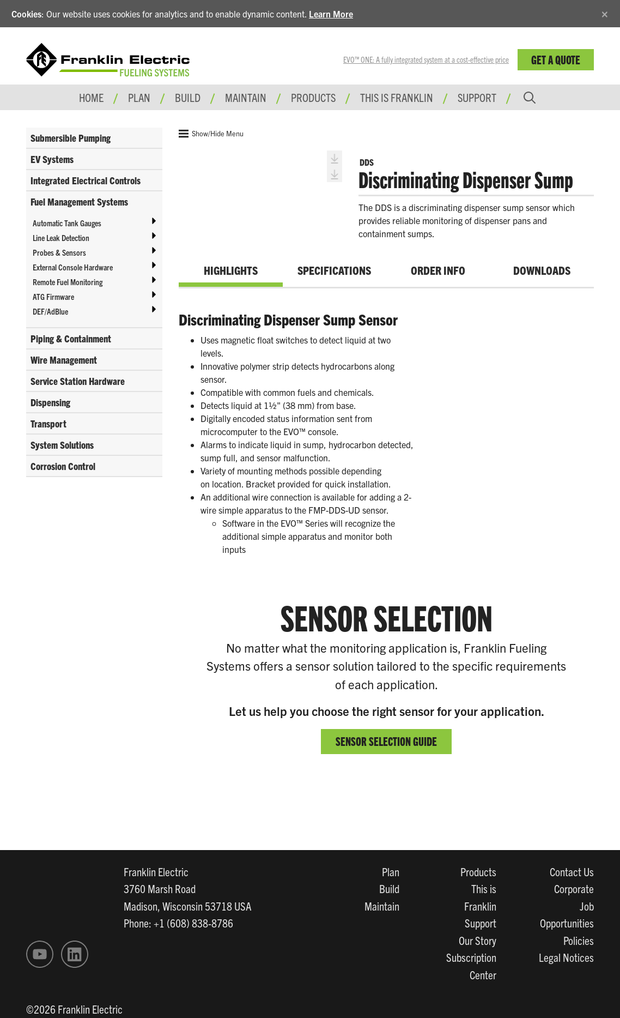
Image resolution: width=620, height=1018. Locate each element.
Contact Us (572, 871)
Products (478, 871)
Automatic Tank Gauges (67, 223)
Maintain (381, 906)
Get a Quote (555, 59)
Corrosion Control (63, 466)
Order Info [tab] (438, 270)
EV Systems (52, 159)
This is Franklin (396, 97)
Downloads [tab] (541, 270)
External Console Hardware (73, 267)
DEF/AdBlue (50, 311)
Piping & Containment (71, 338)
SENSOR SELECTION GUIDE (386, 741)
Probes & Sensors (59, 252)
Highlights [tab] (231, 270)
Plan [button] (139, 97)
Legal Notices (566, 957)
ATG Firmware (53, 296)
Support (477, 97)
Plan (390, 871)
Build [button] (187, 97)
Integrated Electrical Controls (86, 180)
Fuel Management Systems (79, 201)
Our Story (477, 940)
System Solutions (62, 444)
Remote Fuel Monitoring (67, 281)
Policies (578, 940)
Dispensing (50, 402)
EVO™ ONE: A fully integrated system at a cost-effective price (426, 59)
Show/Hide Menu (211, 133)
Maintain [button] (245, 97)
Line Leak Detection (61, 237)
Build (389, 888)
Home (91, 97)
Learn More (331, 13)
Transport (48, 423)
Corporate (574, 888)
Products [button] (313, 97)
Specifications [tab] (334, 270)
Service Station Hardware (78, 381)
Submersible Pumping (71, 137)
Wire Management (64, 359)
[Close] (604, 12)
